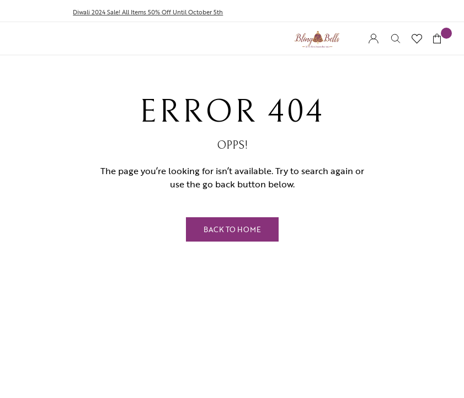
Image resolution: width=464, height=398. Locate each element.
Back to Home (232, 229)
